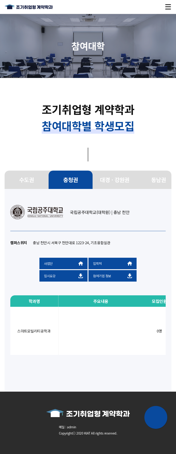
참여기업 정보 (112, 276)
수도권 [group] (26, 180)
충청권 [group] (70, 180)
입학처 (112, 263)
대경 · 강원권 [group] (114, 180)
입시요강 (63, 276)
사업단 (63, 263)
